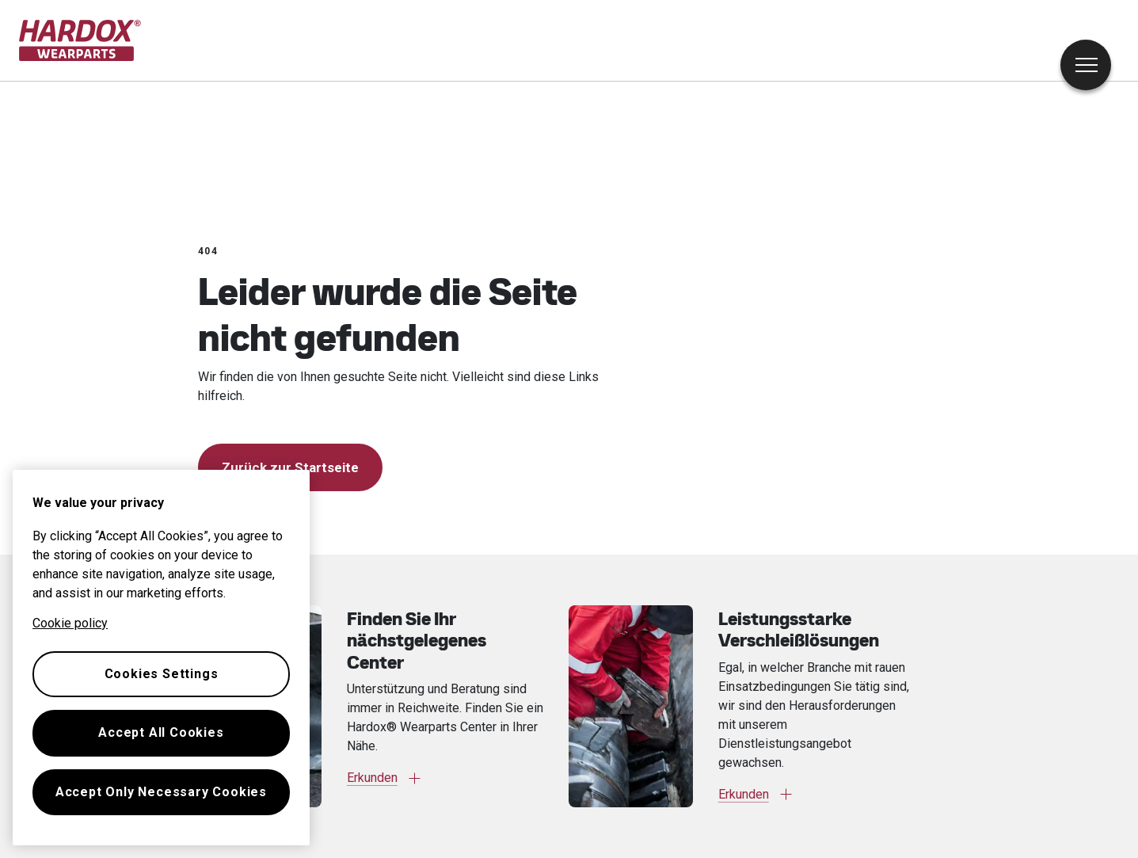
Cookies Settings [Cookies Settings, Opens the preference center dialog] (162, 673)
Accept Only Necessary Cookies (161, 791)
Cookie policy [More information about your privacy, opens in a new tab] (70, 623)
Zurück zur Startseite (290, 467)
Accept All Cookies (160, 732)
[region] (161, 657)
